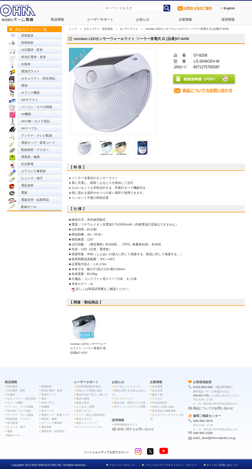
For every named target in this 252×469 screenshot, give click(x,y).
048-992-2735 (201, 395)
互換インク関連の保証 (89, 390)
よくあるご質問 (85, 406)
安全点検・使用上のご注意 (129, 402)
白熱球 (25, 64)
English (229, 8)
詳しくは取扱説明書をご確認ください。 (103, 289)
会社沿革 (157, 390)
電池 (24, 85)
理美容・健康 (30, 157)
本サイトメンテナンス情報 (129, 406)
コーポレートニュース (127, 386)
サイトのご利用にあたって (222, 465)
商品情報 (57, 19)
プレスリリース (123, 398)
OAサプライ (29, 100)
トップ (73, 28)
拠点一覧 (157, 394)
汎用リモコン (84, 410)
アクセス (157, 398)
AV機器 (26, 114)
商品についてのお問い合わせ (213, 408)
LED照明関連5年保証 (88, 386)
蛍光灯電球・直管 (33, 57)
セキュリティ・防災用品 (38, 78)
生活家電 (27, 164)
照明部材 (27, 42)
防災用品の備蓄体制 (164, 410)
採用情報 (228, 19)
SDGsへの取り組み (163, 406)
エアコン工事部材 (33, 171)
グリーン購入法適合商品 (90, 414)
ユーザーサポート (100, 19)
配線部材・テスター (35, 149)
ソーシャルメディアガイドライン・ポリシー (171, 465)
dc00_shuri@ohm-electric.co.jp (214, 438)
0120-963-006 (203, 387)
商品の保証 (82, 402)
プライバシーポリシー (122, 465)
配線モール (29, 207)
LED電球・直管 (32, 50)
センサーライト (129, 28)
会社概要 (157, 386)
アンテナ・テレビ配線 (36, 135)
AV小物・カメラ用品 (35, 121)
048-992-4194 (203, 433)
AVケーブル (29, 128)
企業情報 (185, 19)
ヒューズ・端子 (32, 178)
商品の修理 (82, 398)
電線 (24, 192)
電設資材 (27, 185)
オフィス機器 (30, 92)
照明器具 (27, 35)
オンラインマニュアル (89, 426)
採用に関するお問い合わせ (135, 429)
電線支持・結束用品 (35, 199)
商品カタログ (84, 418)
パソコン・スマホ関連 (36, 107)
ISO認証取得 (159, 402)
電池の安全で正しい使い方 (91, 394)
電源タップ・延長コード (38, 142)
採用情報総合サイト (126, 424)
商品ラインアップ (86, 422)
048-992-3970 (203, 421)
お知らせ (142, 19)
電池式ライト (30, 71)
